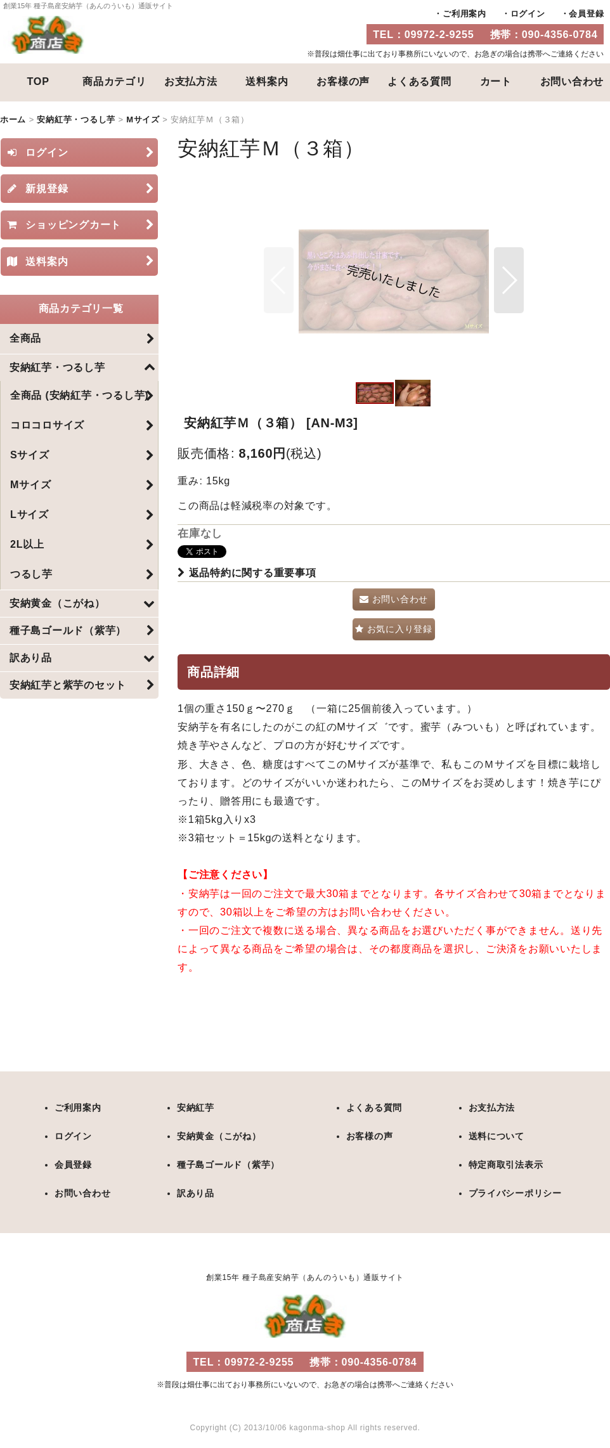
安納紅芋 (195, 1107)
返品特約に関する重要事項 (247, 572)
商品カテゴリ (114, 81)
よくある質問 (419, 81)
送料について (496, 1135)
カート (496, 81)
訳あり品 (195, 1191)
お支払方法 (190, 81)
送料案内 (266, 81)
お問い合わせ (572, 81)
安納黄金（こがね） (219, 1135)
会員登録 (586, 13)
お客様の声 (343, 81)
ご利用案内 (464, 13)
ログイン (527, 13)
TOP (38, 81)
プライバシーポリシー (515, 1191)
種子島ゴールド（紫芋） (228, 1163)
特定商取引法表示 (505, 1163)
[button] (279, 280)
